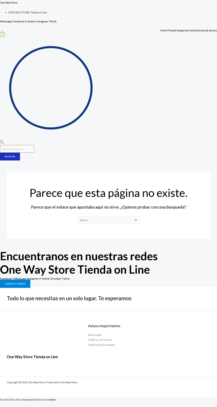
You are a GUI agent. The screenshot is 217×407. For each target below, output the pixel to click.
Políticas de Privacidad (101, 344)
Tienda (171, 30)
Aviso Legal (94, 334)
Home (163, 30)
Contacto (193, 30)
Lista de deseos (208, 30)
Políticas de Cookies (100, 339)
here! (53, 399)
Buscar (10, 156)
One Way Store (8, 2)
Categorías (181, 30)
